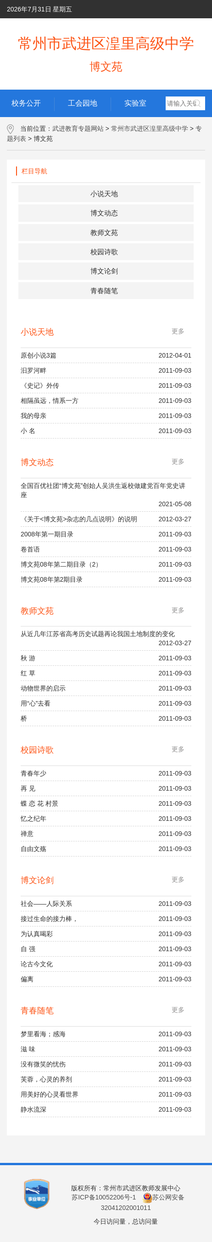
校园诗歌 (104, 252)
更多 (178, 331)
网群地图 (188, 27)
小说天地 (104, 194)
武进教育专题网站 (78, 128)
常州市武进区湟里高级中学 (149, 128)
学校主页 (73, 27)
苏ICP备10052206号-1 (104, 1197)
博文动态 (104, 213)
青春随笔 (104, 290)
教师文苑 (104, 232)
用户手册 (149, 27)
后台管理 (112, 27)
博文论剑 (104, 271)
